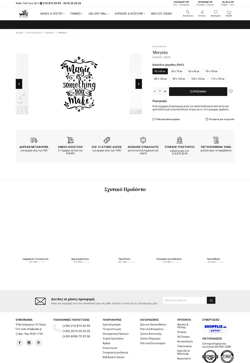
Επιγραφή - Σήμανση (205, 3)
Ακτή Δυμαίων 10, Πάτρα (32, 324)
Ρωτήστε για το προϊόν (221, 118)
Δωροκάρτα (184, 358)
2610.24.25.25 (72, 3)
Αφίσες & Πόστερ (182, 326)
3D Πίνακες (183, 336)
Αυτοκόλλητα (185, 341)
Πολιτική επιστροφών (168, 118)
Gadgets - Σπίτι (227, 3)
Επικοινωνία (110, 348)
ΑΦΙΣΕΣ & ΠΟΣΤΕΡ (51, 13)
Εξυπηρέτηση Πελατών (116, 333)
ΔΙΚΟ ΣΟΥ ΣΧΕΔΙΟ (161, 13)
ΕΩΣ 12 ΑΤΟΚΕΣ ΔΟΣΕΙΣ (107, 147)
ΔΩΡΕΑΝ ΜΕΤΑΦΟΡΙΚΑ (33, 147)
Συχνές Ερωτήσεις (113, 338)
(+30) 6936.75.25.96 (76, 336)
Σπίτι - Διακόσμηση (181, 3)
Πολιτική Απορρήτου (152, 329)
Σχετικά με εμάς (112, 324)
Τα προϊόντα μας (112, 329)
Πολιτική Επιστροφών (152, 343)
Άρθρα (106, 343)
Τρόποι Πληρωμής (150, 338)
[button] (188, 13)
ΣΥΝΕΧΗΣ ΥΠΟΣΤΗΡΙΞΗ (179, 147)
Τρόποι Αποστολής (151, 333)
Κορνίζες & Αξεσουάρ (183, 352)
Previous (19, 84)
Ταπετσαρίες (184, 346)
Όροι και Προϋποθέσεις (153, 324)
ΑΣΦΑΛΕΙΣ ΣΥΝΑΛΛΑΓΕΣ (143, 147)
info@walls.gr (34, 329)
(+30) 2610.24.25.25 (76, 331)
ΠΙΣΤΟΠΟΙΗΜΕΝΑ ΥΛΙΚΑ (216, 147)
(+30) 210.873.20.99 (76, 326)
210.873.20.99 (52, 3)
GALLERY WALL (98, 13)
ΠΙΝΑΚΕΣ (75, 13)
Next (138, 84)
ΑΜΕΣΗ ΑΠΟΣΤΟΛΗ (70, 147)
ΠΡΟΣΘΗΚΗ (198, 91)
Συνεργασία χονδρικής (115, 352)
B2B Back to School (113, 357)
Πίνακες (181, 332)
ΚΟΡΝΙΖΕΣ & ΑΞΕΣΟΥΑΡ (129, 13)
